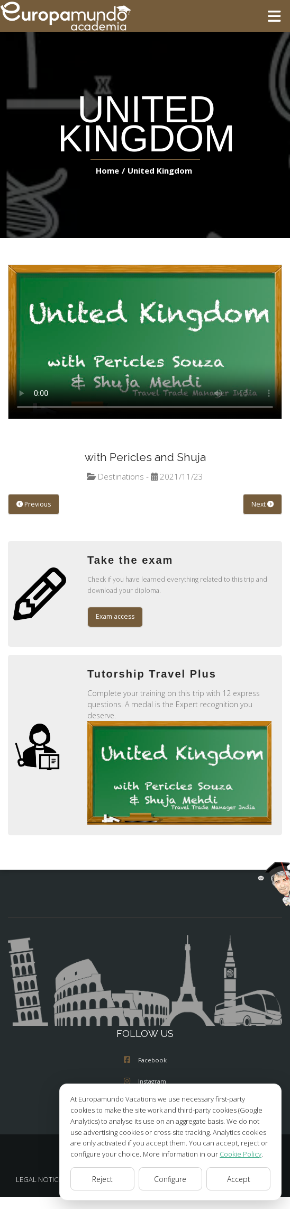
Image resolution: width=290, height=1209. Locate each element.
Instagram (145, 1082)
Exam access (115, 617)
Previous (33, 504)
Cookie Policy (232, 1154)
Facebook (145, 1061)
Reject (102, 1179)
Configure (171, 1179)
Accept (238, 1179)
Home (109, 170)
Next (263, 504)
